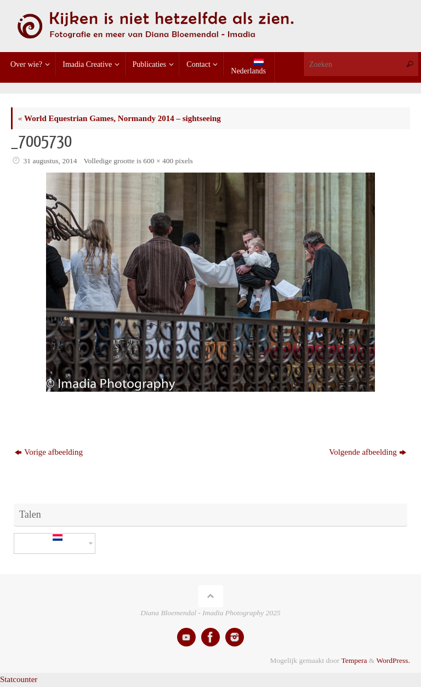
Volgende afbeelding (367, 452)
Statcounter (18, 679)
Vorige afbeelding (49, 452)
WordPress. (393, 660)
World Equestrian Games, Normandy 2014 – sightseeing (119, 118)
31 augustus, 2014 (50, 161)
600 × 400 (158, 161)
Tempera (354, 660)
